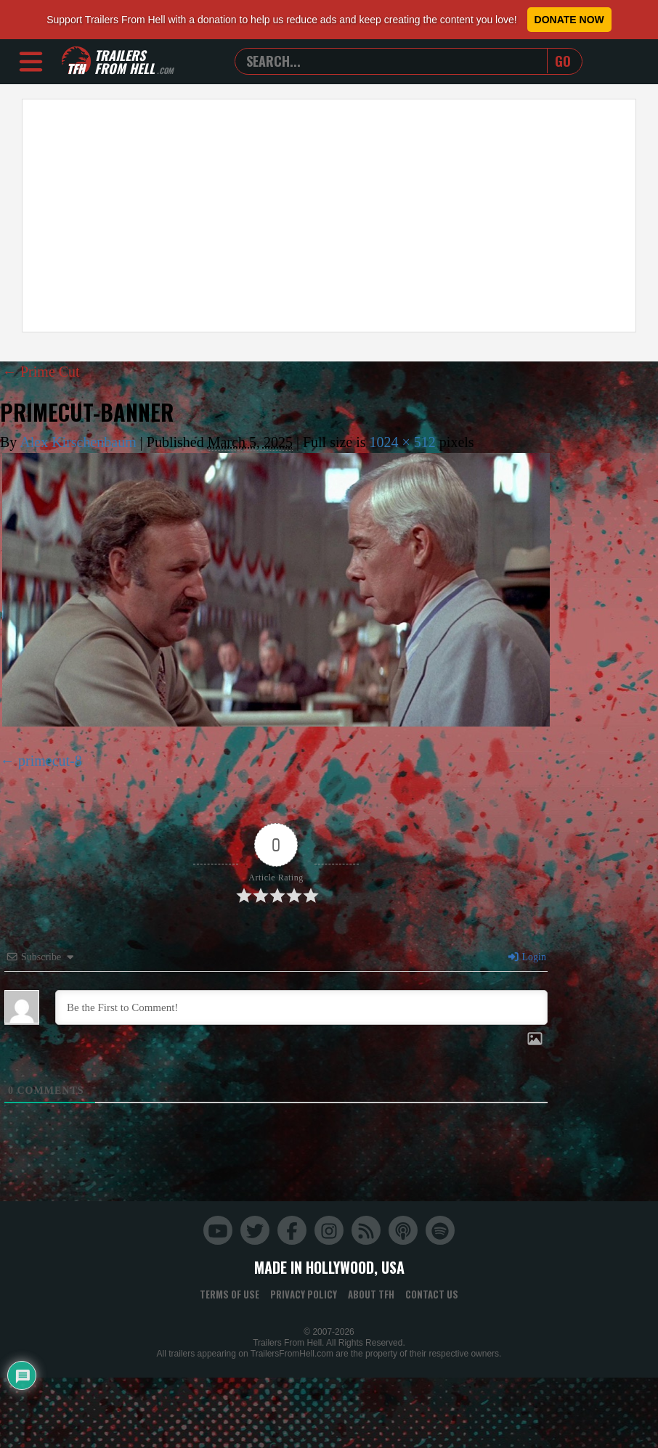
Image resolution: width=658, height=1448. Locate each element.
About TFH (371, 1294)
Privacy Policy (303, 1294)
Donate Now (569, 19)
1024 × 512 (403, 442)
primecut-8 (50, 761)
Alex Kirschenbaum (78, 442)
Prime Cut (41, 372)
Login (526, 957)
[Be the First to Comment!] (301, 1007)
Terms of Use (229, 1294)
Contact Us (431, 1294)
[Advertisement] (279, 215)
